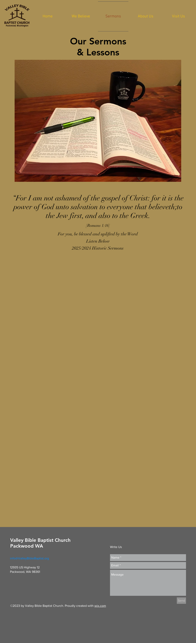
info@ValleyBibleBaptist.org (29, 558)
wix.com (100, 605)
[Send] (181, 600)
